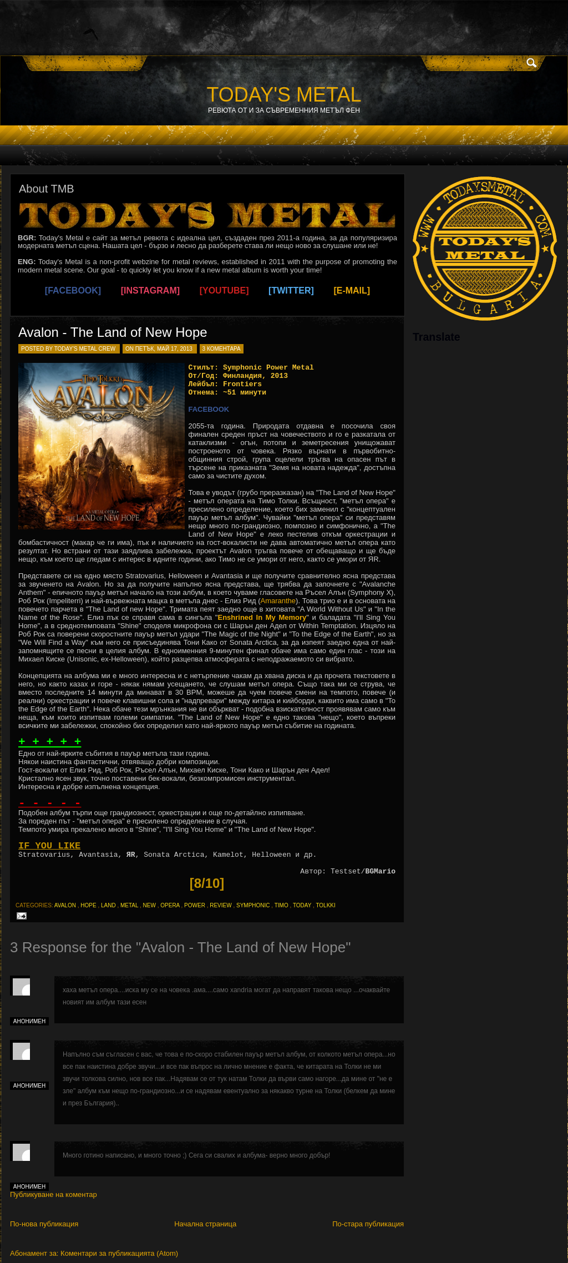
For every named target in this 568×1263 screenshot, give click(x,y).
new (149, 905)
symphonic (253, 905)
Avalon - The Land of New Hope (112, 332)
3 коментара (221, 349)
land (108, 905)
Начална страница (205, 1224)
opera (169, 905)
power (194, 905)
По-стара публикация (368, 1224)
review (220, 905)
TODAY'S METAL (284, 94)
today (302, 905)
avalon (65, 905)
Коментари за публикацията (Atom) (119, 1253)
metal (129, 905)
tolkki (325, 905)
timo (281, 905)
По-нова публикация (44, 1224)
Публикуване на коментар (53, 1194)
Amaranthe (278, 601)
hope (88, 905)
